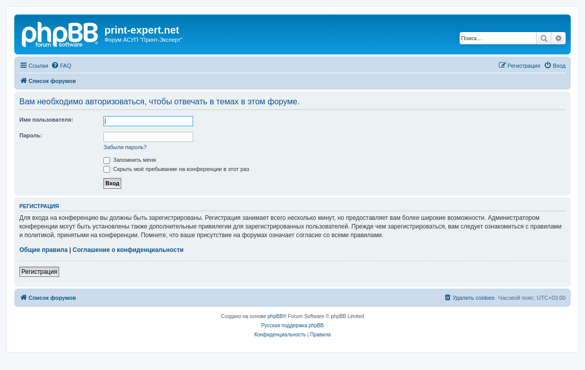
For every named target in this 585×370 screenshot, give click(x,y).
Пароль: (30, 135)
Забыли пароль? (125, 147)
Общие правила (43, 249)
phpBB (275, 316)
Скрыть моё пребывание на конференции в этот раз (176, 169)
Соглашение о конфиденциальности (128, 249)
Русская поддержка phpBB (292, 325)
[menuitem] (61, 66)
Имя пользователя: (46, 120)
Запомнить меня (129, 160)
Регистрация (39, 271)
